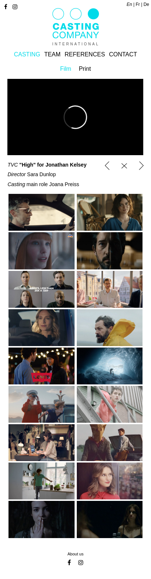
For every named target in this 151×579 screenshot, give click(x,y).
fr (138, 4)
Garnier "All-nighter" (107, 165)
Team (52, 54)
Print (85, 69)
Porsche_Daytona (141, 165)
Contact (123, 54)
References (85, 54)
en (129, 4)
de (146, 4)
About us (75, 554)
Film (65, 69)
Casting (27, 54)
